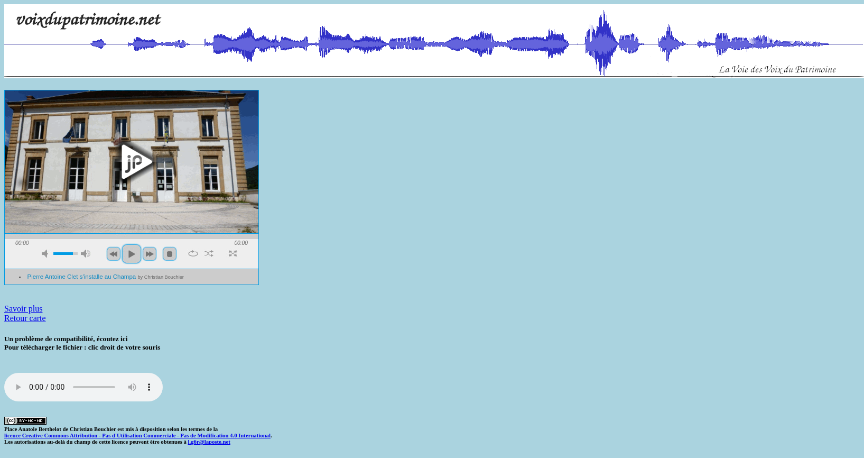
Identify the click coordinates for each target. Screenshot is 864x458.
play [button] (131, 161)
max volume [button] (85, 254)
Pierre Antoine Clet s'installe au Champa (105, 276)
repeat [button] (193, 253)
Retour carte (25, 318)
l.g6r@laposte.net (209, 441)
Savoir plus (23, 308)
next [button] (149, 253)
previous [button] (113, 253)
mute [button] (46, 254)
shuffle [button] (209, 253)
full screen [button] (232, 253)
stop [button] (169, 253)
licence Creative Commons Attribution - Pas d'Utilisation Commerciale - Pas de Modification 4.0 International (137, 435)
